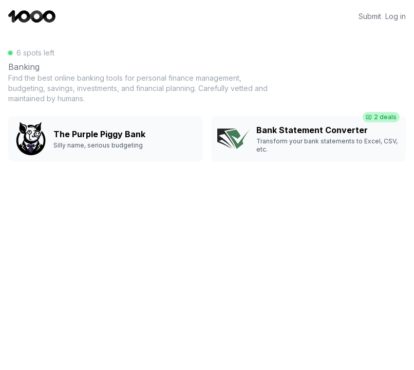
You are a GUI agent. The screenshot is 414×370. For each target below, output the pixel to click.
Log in (395, 16)
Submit (370, 16)
